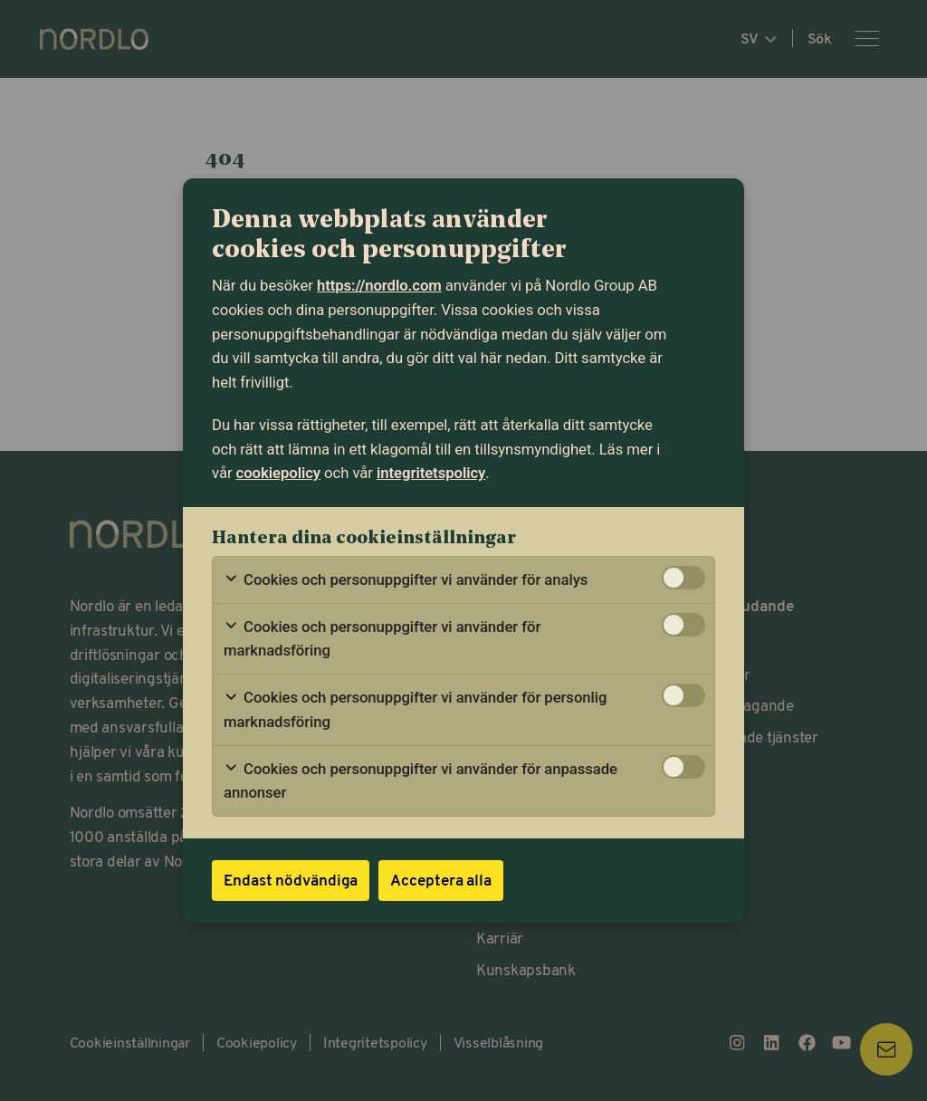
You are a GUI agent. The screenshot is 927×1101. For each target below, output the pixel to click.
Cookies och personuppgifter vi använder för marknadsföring (382, 639)
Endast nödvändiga (291, 879)
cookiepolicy (278, 473)
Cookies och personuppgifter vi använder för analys (406, 579)
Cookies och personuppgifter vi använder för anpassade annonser (420, 781)
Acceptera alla (441, 879)
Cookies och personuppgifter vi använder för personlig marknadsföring (415, 709)
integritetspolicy (431, 473)
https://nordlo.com (379, 285)
